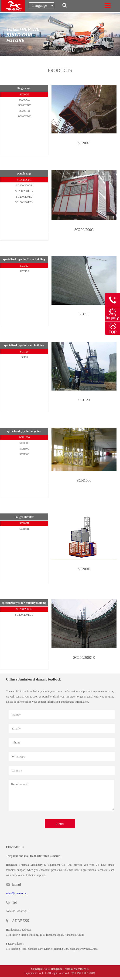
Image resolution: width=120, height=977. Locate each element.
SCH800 (24, 443)
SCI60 (24, 357)
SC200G (24, 94)
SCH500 (24, 448)
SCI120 (24, 351)
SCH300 (24, 454)
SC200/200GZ (24, 185)
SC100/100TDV (24, 202)
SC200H (24, 523)
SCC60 (24, 265)
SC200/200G (24, 179)
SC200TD (24, 110)
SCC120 (24, 271)
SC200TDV (24, 105)
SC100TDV (24, 116)
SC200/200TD (24, 196)
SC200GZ (24, 99)
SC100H (24, 528)
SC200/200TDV (24, 191)
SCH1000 (24, 437)
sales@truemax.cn (16, 893)
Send (60, 824)
